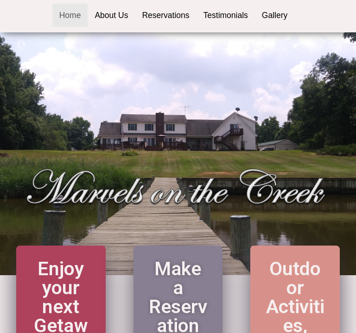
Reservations (165, 15)
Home (70, 15)
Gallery (274, 15)
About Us (111, 15)
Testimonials (225, 15)
